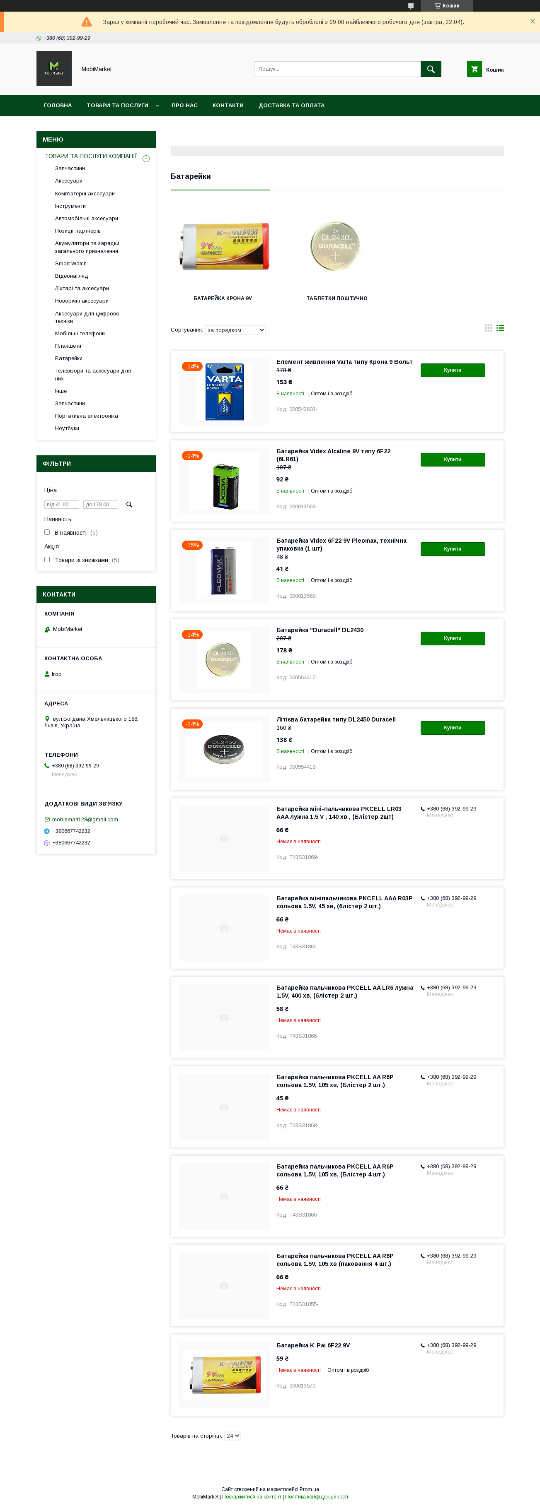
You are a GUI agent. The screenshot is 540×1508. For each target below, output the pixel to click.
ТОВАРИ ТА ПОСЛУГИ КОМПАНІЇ (91, 156)
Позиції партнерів (78, 231)
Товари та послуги (117, 105)
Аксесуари (68, 181)
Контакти (228, 105)
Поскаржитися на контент (251, 1497)
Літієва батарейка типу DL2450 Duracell (336, 719)
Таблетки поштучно (337, 298)
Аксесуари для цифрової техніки (88, 317)
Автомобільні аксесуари (86, 218)
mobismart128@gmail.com (85, 819)
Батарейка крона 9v (223, 298)
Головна (58, 105)
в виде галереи (488, 330)
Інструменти (70, 206)
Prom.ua (309, 1489)
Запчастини (70, 168)
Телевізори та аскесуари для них (93, 374)
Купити (453, 370)
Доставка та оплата (291, 105)
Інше (61, 391)
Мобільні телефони (80, 333)
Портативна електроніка (86, 416)
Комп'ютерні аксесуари (85, 193)
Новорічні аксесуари (82, 301)
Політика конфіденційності (316, 1497)
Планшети (68, 346)
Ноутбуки (67, 428)
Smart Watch (71, 263)
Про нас (185, 105)
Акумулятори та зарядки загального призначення (87, 247)
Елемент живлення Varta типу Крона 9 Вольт (344, 361)
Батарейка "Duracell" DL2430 (319, 630)
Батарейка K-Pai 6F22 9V (313, 1345)
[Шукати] (431, 69)
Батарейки (68, 358)
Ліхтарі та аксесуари (82, 288)
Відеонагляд (71, 276)
